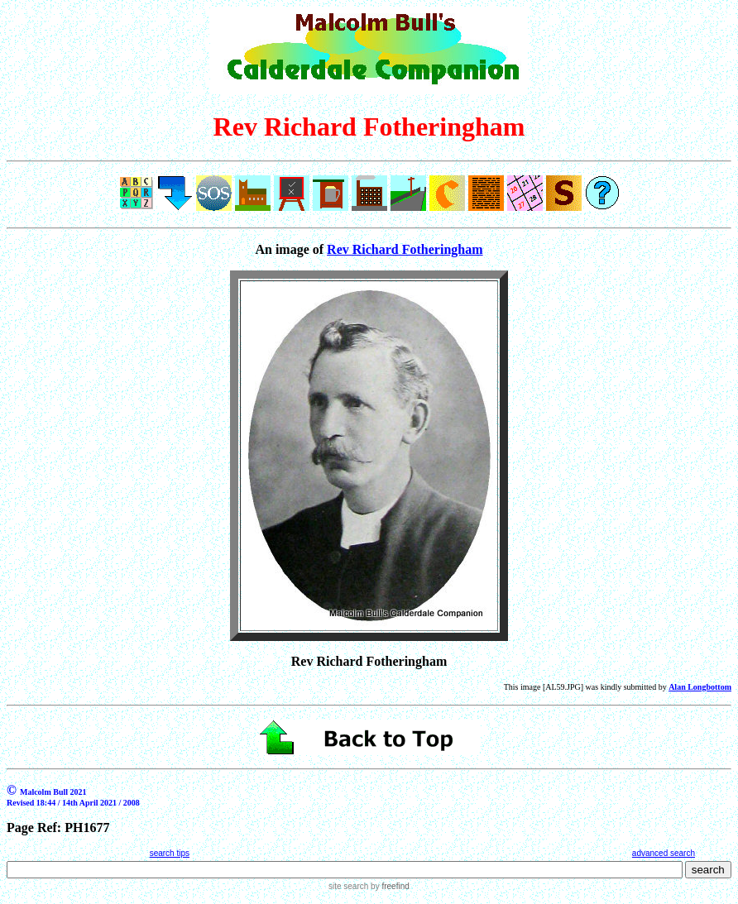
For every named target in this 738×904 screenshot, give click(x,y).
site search (348, 886)
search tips (169, 853)
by (388, 886)
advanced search (663, 853)
